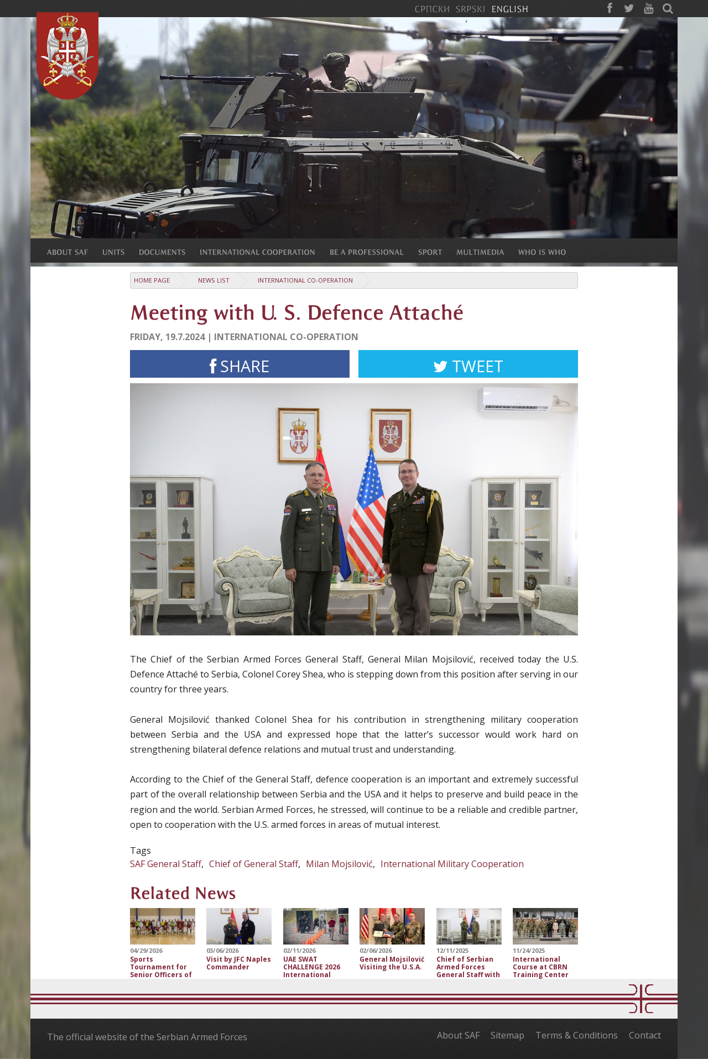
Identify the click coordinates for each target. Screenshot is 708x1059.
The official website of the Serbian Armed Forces (147, 1037)
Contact (645, 1035)
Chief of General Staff (253, 864)
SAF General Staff (165, 864)
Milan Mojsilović (339, 864)
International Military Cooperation (452, 864)
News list (214, 280)
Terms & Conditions (576, 1035)
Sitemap (507, 1035)
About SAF (458, 1035)
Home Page (152, 280)
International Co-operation (305, 280)
